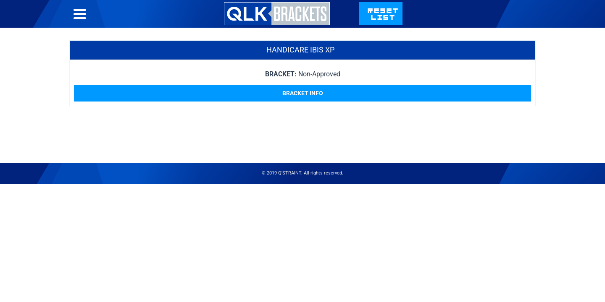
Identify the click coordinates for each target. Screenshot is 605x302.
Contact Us (444, 22)
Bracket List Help (376, 22)
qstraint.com (507, 22)
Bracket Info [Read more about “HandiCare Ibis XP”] (302, 110)
